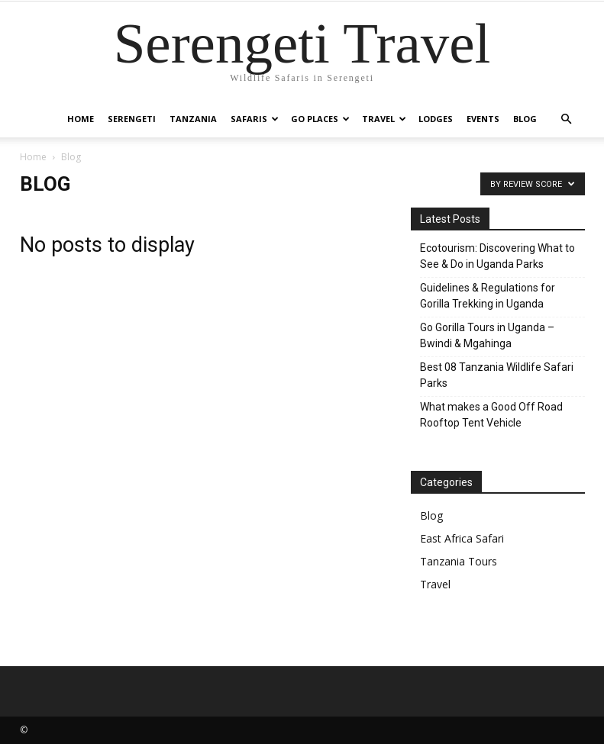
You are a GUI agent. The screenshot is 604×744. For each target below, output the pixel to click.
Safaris (255, 118)
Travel (384, 118)
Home (80, 118)
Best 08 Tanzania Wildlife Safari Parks (496, 375)
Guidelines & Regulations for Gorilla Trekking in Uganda (487, 296)
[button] (566, 119)
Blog (525, 118)
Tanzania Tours (458, 561)
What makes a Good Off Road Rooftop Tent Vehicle (491, 415)
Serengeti (132, 118)
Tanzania (193, 118)
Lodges (435, 118)
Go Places (320, 118)
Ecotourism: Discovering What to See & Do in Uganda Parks (497, 256)
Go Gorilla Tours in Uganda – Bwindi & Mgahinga (487, 335)
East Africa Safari (462, 538)
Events (483, 118)
